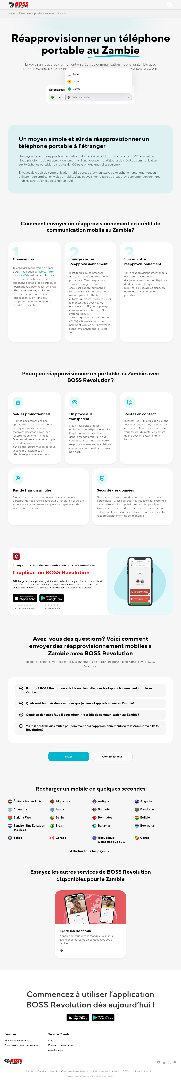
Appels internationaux (16, 1040)
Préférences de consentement (137, 1071)
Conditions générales (36, 1071)
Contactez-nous (112, 756)
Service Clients (58, 1034)
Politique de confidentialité (106, 1071)
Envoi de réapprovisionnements (21, 1045)
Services (10, 1034)
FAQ (50, 1040)
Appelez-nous (55, 1050)
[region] (98, 81)
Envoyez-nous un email (60, 1045)
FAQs (68, 756)
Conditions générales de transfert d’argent (69, 1071)
